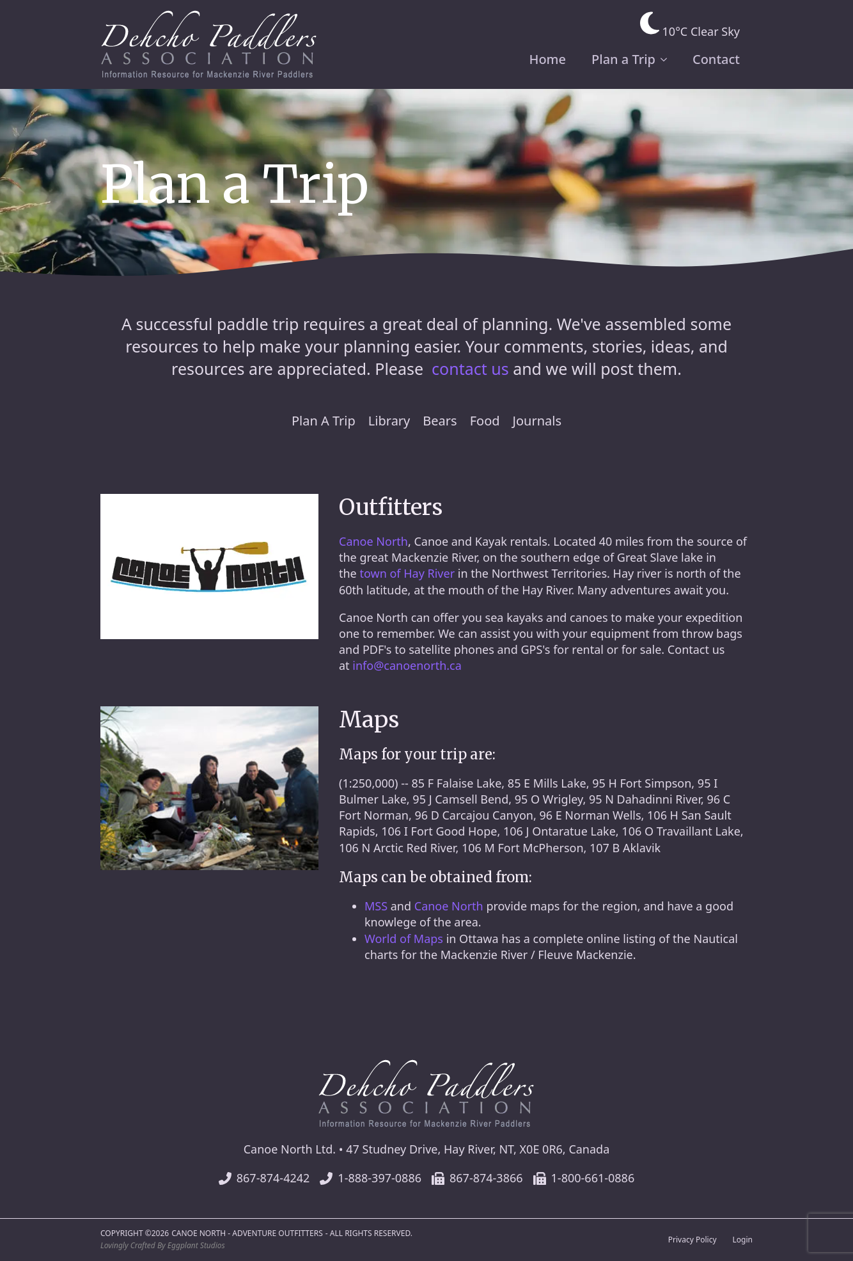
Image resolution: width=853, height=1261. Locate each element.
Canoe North (373, 541)
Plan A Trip (324, 420)
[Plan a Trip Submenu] (667, 59)
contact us (470, 368)
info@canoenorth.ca (407, 665)
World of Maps (403, 938)
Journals (537, 420)
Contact (716, 59)
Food (485, 420)
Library (389, 420)
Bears (440, 420)
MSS (375, 906)
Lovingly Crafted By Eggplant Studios (162, 1246)
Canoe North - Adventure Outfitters (247, 1233)
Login (743, 1240)
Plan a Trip (623, 59)
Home (547, 59)
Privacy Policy (692, 1240)
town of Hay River (407, 573)
